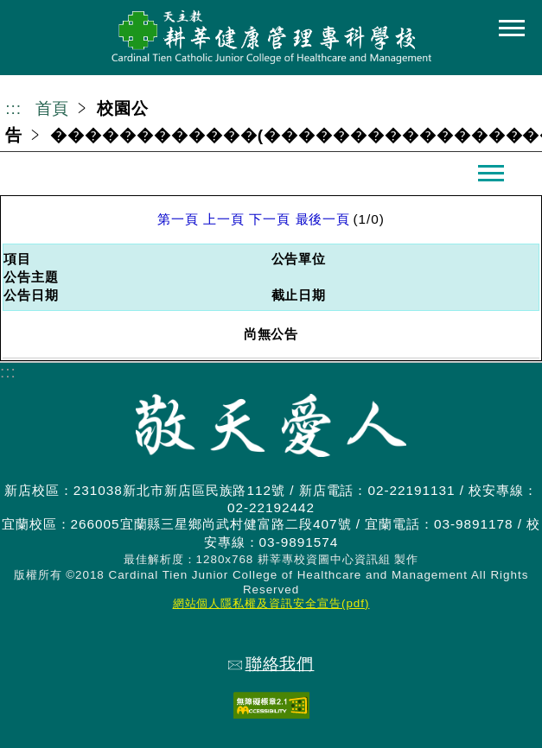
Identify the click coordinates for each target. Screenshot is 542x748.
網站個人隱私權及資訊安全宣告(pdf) (271, 603)
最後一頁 (323, 219)
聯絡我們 (271, 664)
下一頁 (269, 219)
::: (13, 108)
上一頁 (224, 219)
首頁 (52, 108)
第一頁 (178, 219)
